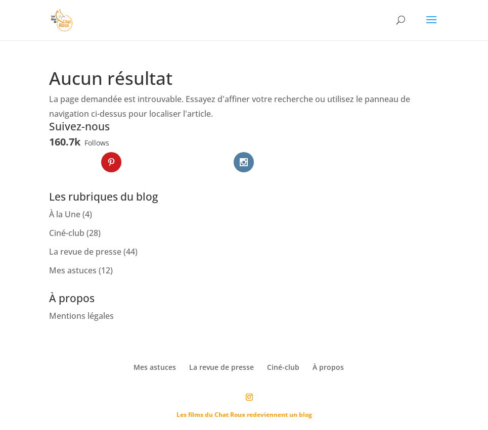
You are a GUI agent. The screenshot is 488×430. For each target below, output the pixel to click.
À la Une (64, 214)
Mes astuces (73, 270)
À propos (328, 367)
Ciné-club (66, 232)
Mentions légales (81, 315)
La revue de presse (85, 251)
